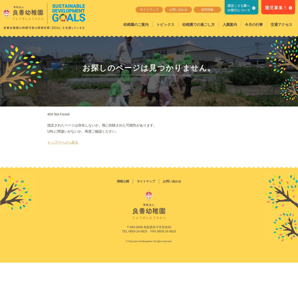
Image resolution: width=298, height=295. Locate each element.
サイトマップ (149, 9)
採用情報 (207, 9)
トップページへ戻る (62, 142)
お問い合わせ (178, 9)
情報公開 (123, 181)
